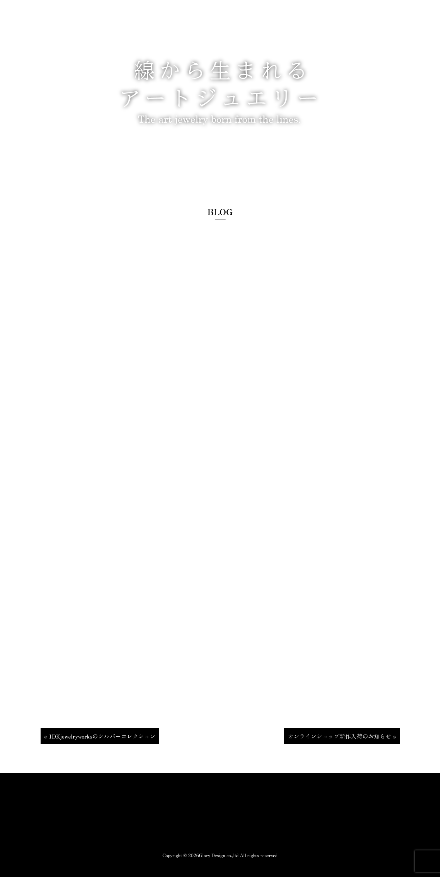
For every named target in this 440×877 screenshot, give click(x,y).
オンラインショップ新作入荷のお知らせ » (342, 736)
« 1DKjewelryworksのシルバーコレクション (100, 736)
